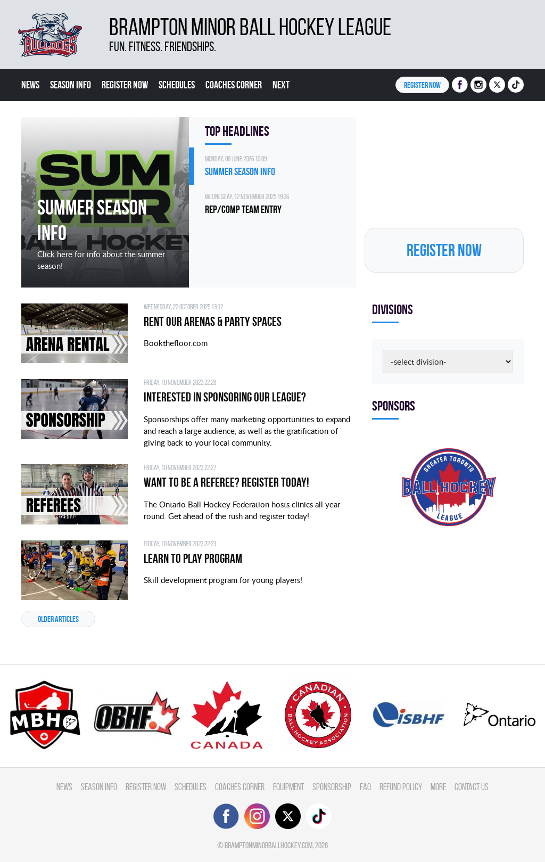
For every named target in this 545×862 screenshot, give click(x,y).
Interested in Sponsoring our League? (225, 397)
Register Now (125, 85)
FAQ (365, 787)
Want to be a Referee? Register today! (226, 482)
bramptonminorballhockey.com (268, 845)
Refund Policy (400, 787)
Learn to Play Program (193, 558)
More (438, 787)
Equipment (288, 787)
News (30, 85)
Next (281, 85)
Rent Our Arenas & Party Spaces (213, 322)
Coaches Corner (233, 85)
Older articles (58, 618)
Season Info (70, 85)
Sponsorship (331, 787)
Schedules (177, 85)
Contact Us (472, 787)
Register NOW (422, 84)
